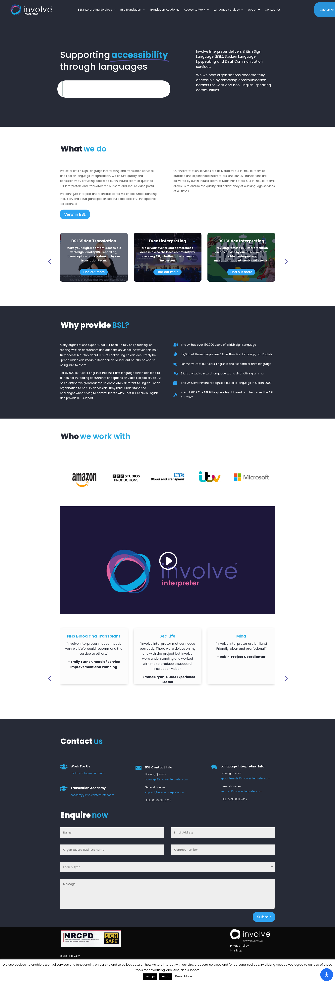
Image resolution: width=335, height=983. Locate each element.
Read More (183, 976)
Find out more (94, 272)
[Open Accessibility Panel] (326, 974)
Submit (264, 917)
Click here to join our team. (88, 773)
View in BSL (75, 214)
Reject (166, 976)
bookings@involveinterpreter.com (166, 779)
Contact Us (273, 10)
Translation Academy (164, 10)
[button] (49, 261)
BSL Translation (130, 10)
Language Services (227, 10)
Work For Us (80, 766)
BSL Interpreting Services (95, 10)
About (252, 10)
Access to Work (194, 10)
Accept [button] (150, 976)
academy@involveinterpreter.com (92, 795)
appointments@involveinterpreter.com (245, 778)
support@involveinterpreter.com (165, 792)
